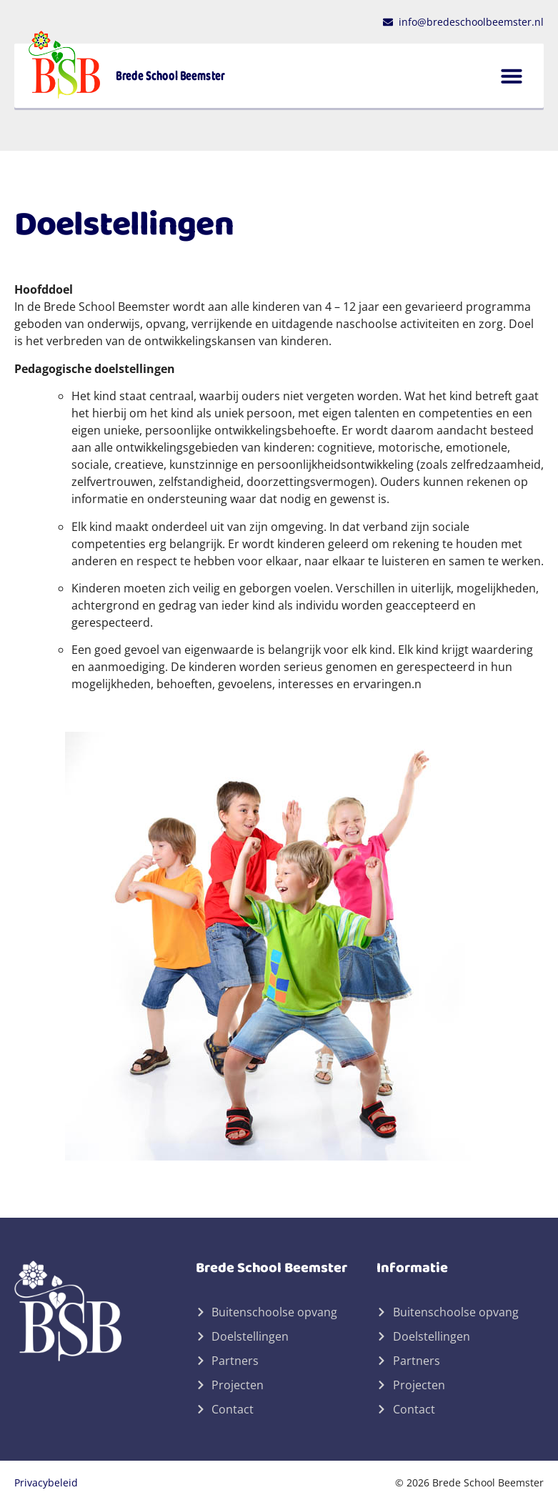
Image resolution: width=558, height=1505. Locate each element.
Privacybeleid (46, 1482)
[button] (511, 76)
